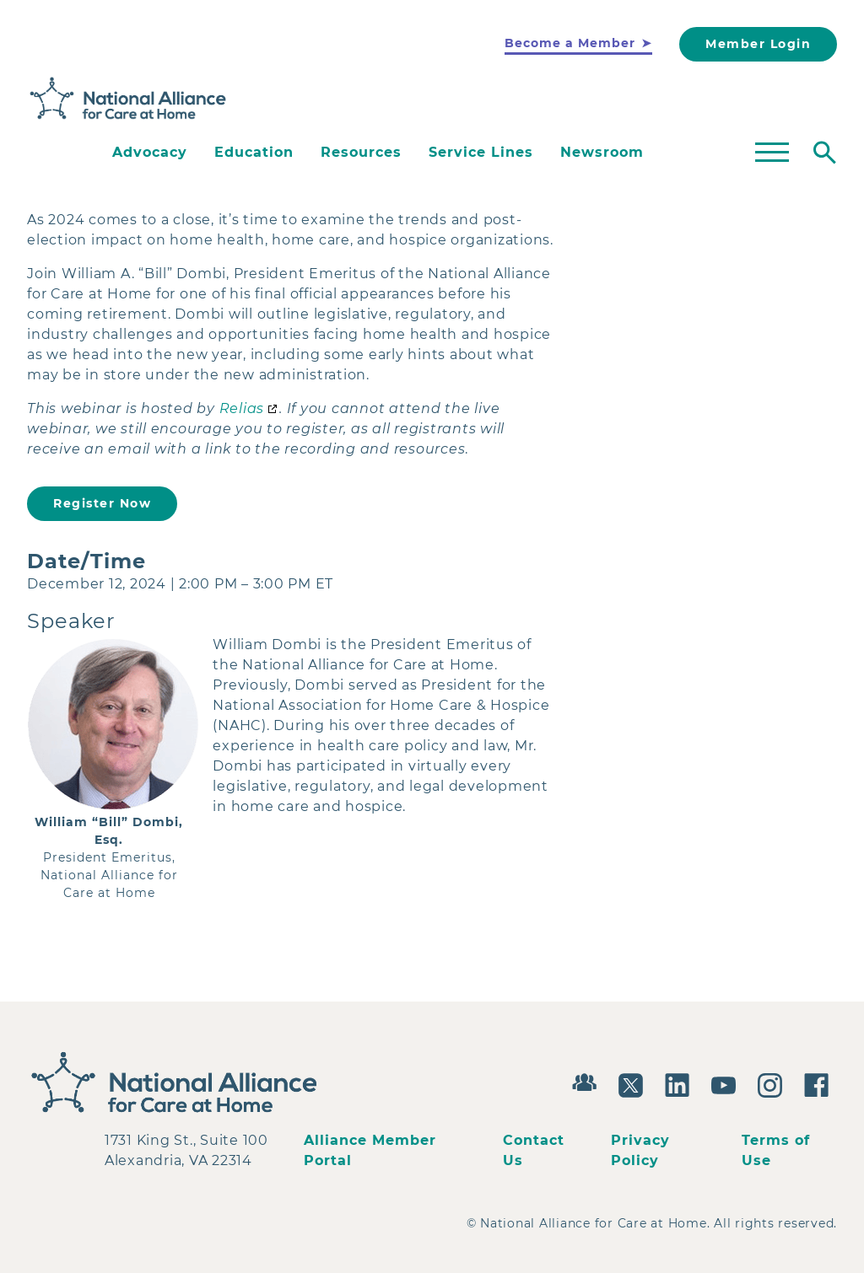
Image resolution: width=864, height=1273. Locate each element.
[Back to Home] (128, 98)
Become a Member (570, 43)
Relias (242, 408)
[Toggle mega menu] (772, 152)
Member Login (758, 43)
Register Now (102, 503)
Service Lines (481, 152)
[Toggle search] (825, 152)
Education (254, 152)
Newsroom (602, 152)
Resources (361, 152)
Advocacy (149, 152)
